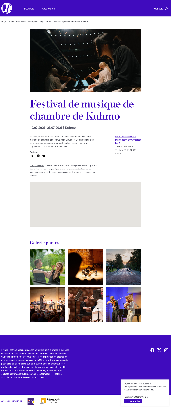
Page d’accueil (8, 21)
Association (48, 8)
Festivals (29, 8)
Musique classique (36, 21)
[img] (152, 350)
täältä (150, 389)
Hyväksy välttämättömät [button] (136, 397)
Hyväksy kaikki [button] (133, 401)
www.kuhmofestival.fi (125, 136)
